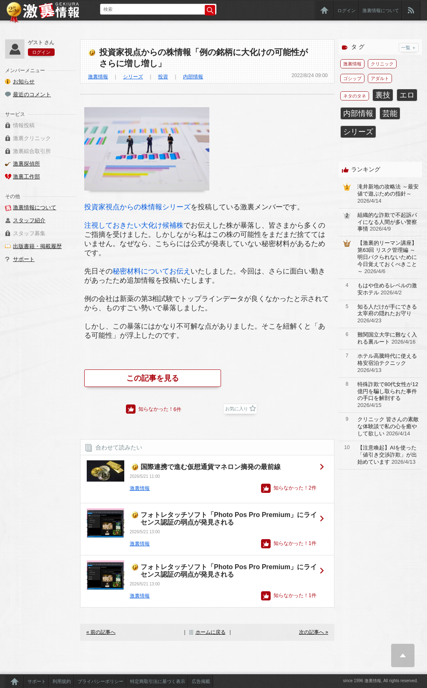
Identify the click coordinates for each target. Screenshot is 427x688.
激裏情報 (98, 77)
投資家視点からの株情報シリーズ (137, 207)
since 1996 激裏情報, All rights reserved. (380, 680)
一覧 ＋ (408, 47)
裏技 (382, 95)
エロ (406, 95)
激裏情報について (380, 10)
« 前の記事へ (101, 632)
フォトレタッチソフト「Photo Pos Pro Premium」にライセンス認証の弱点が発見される (229, 518)
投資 (163, 77)
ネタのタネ (354, 95)
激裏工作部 (26, 176)
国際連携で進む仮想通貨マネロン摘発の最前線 (211, 466)
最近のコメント (32, 94)
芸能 (389, 113)
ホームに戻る (211, 632)
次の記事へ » (313, 632)
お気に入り (236, 408)
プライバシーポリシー (100, 681)
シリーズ (133, 77)
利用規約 (62, 681)
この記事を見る (152, 378)
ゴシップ (352, 78)
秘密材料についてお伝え (152, 271)
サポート (24, 259)
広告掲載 (201, 681)
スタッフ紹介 (29, 220)
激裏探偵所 (26, 164)
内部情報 (193, 77)
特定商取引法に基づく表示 (157, 681)
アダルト (380, 78)
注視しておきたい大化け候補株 (133, 225)
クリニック (382, 63)
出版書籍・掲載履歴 (37, 246)
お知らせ (24, 81)
